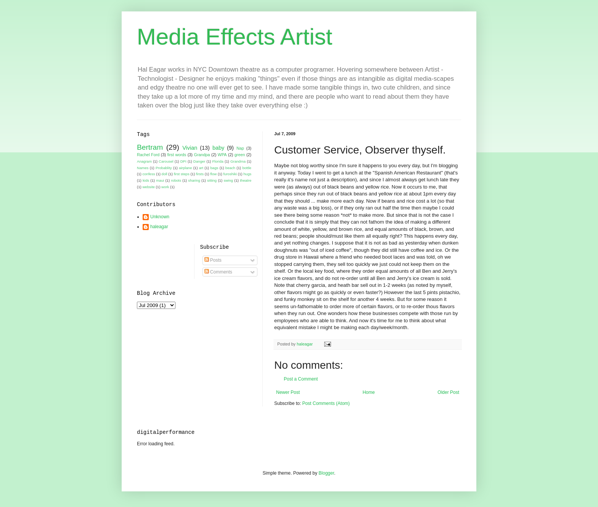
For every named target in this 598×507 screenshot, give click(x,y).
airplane (185, 168)
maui (160, 180)
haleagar (159, 226)
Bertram (150, 147)
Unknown (159, 216)
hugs (247, 174)
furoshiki (230, 174)
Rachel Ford (148, 154)
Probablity (164, 168)
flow (213, 174)
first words (176, 154)
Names (142, 168)
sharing (194, 180)
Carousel (166, 161)
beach (230, 168)
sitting (212, 180)
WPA (222, 154)
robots (176, 180)
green (240, 154)
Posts (213, 260)
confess (148, 174)
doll (164, 174)
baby (218, 148)
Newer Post (288, 392)
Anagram (144, 161)
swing (228, 180)
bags (214, 168)
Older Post (448, 392)
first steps (182, 174)
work (165, 187)
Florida (217, 161)
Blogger (326, 473)
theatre (245, 180)
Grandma (238, 161)
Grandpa (202, 154)
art (201, 168)
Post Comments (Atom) (326, 403)
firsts (200, 174)
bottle (246, 168)
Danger (199, 161)
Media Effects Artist (234, 37)
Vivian (189, 148)
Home (369, 392)
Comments (218, 272)
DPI (183, 161)
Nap (240, 148)
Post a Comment (301, 379)
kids (146, 180)
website (148, 187)
